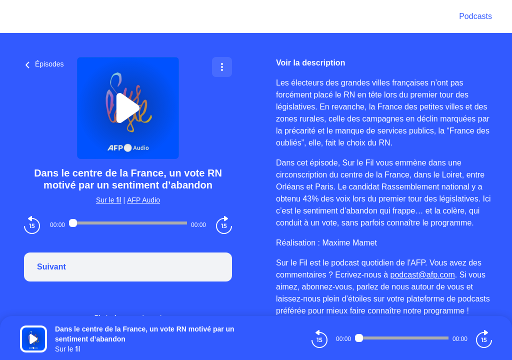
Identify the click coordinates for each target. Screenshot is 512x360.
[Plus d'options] (222, 67)
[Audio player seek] (128, 223)
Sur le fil (109, 200)
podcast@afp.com (422, 274)
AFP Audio (143, 200)
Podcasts (475, 16)
